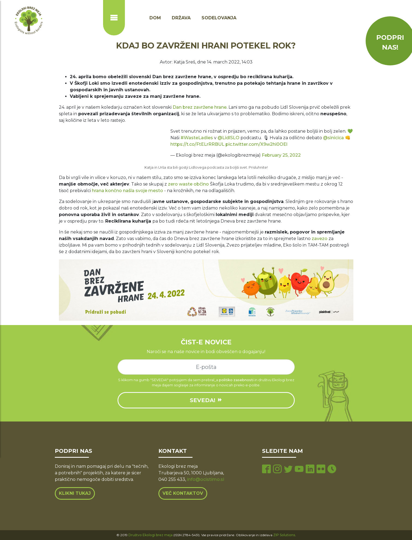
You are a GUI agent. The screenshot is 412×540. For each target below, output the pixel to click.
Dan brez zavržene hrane (200, 107)
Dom (155, 17)
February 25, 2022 (281, 155)
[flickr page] (321, 469)
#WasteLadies (197, 137)
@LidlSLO (228, 137)
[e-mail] (206, 367)
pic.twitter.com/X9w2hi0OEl (256, 144)
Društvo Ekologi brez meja (150, 535)
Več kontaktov (183, 493)
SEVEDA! (206, 400)
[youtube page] (299, 469)
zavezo (319, 238)
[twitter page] (288, 469)
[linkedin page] (310, 469)
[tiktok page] (331, 469)
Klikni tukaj (75, 493)
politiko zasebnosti (236, 380)
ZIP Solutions (284, 535)
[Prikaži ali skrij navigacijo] (114, 17)
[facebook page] (266, 469)
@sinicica (333, 137)
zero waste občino (188, 184)
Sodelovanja (219, 17)
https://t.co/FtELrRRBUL (197, 144)
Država (181, 17)
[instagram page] (277, 469)
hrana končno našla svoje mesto (127, 190)
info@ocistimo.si (205, 479)
